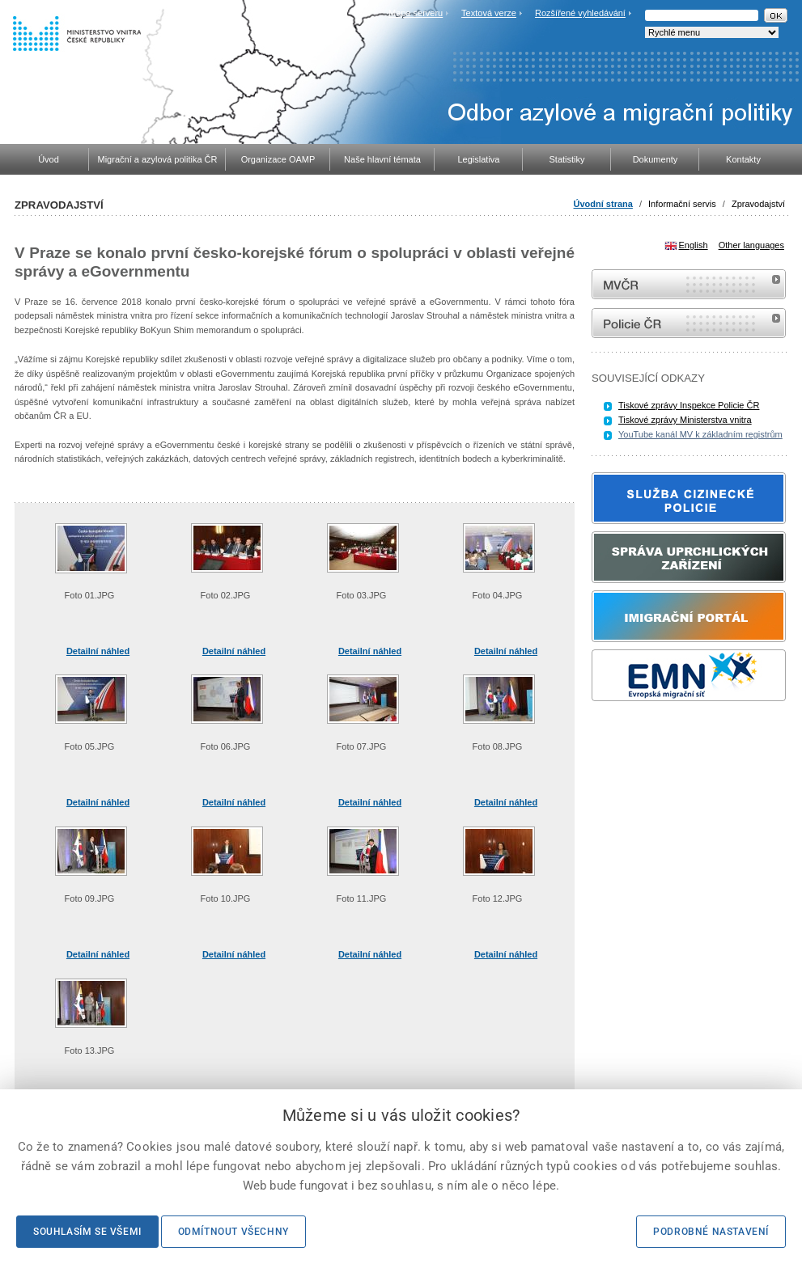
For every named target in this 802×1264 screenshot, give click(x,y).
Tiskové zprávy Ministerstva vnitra (685, 420)
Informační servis (682, 204)
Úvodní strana (603, 204)
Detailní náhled (97, 651)
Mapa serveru (415, 13)
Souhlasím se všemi (87, 1231)
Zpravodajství (758, 204)
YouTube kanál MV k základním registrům (700, 434)
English (693, 245)
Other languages (751, 245)
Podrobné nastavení (711, 1231)
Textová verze (488, 13)
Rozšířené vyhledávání (580, 13)
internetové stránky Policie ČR (689, 323)
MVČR (689, 284)
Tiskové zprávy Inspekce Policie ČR (688, 405)
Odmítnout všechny (233, 1231)
